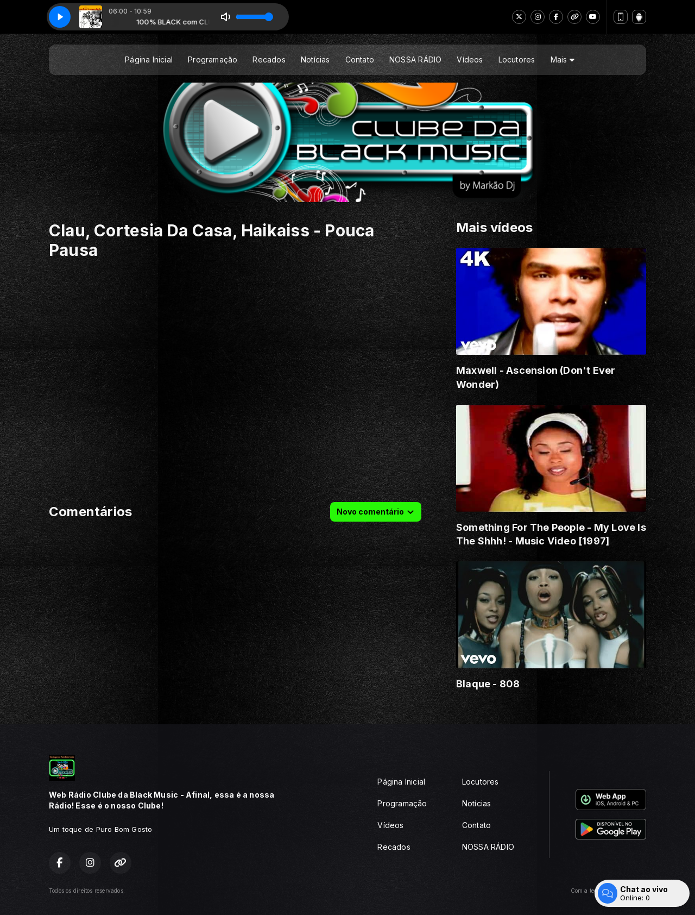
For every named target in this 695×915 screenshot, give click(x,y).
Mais (562, 59)
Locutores (516, 59)
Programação (212, 59)
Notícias (315, 59)
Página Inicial (149, 59)
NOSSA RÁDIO (415, 59)
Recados (268, 59)
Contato (359, 59)
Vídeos (470, 59)
